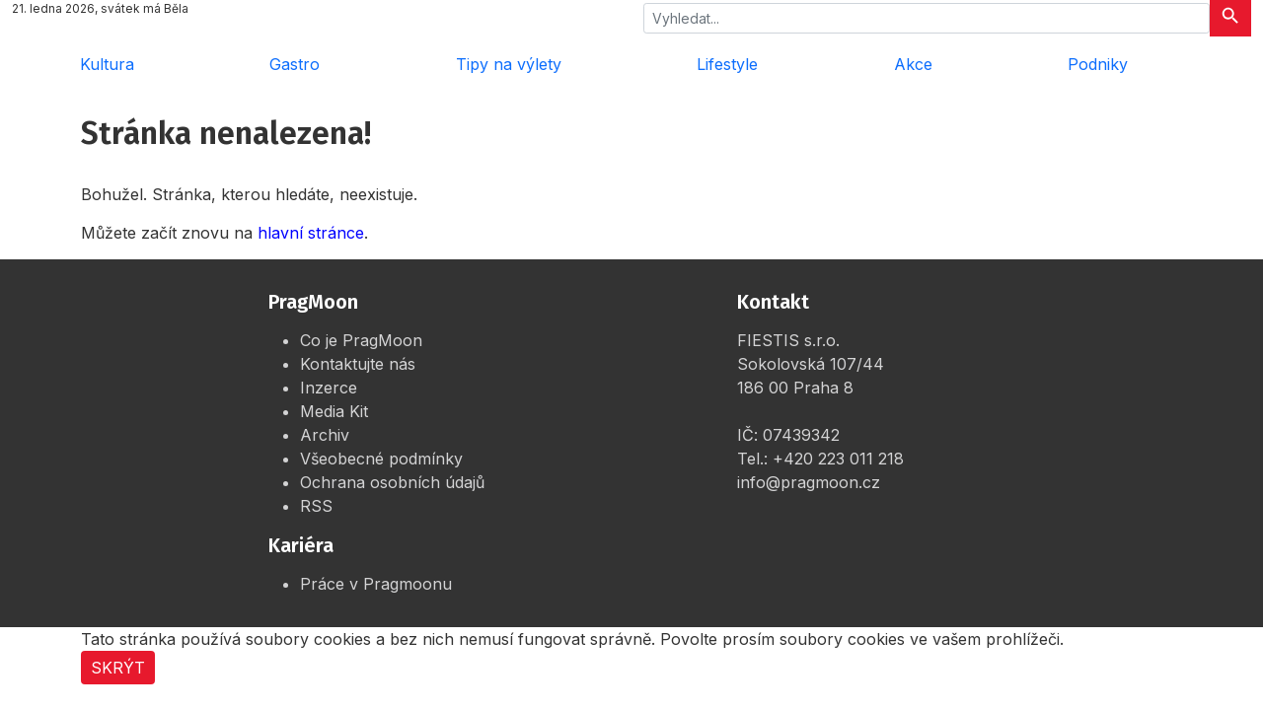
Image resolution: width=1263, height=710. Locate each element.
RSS (316, 506)
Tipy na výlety (508, 64)
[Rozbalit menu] (1223, 64)
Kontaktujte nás (357, 364)
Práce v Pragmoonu (376, 584)
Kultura (107, 64)
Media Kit (334, 411)
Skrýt (118, 667)
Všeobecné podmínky (381, 458)
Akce (913, 64)
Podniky (1098, 64)
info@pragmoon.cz (808, 482)
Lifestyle (727, 64)
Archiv (324, 435)
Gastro (294, 64)
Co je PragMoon (361, 340)
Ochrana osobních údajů (392, 482)
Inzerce (328, 387)
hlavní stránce (311, 233)
